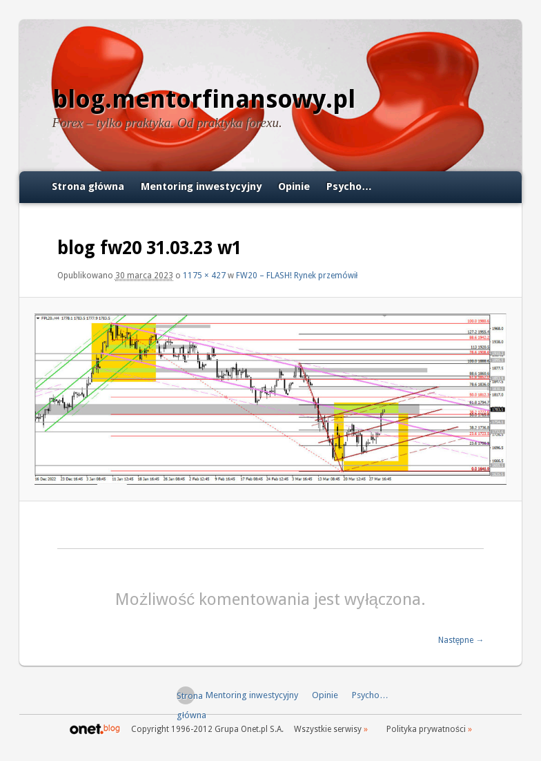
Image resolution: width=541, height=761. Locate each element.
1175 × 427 (204, 275)
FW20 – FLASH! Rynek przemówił (297, 275)
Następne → (461, 640)
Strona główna (88, 186)
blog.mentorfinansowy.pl (203, 99)
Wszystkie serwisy (328, 729)
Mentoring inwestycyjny (201, 186)
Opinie (294, 186)
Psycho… (349, 186)
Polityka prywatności (426, 729)
